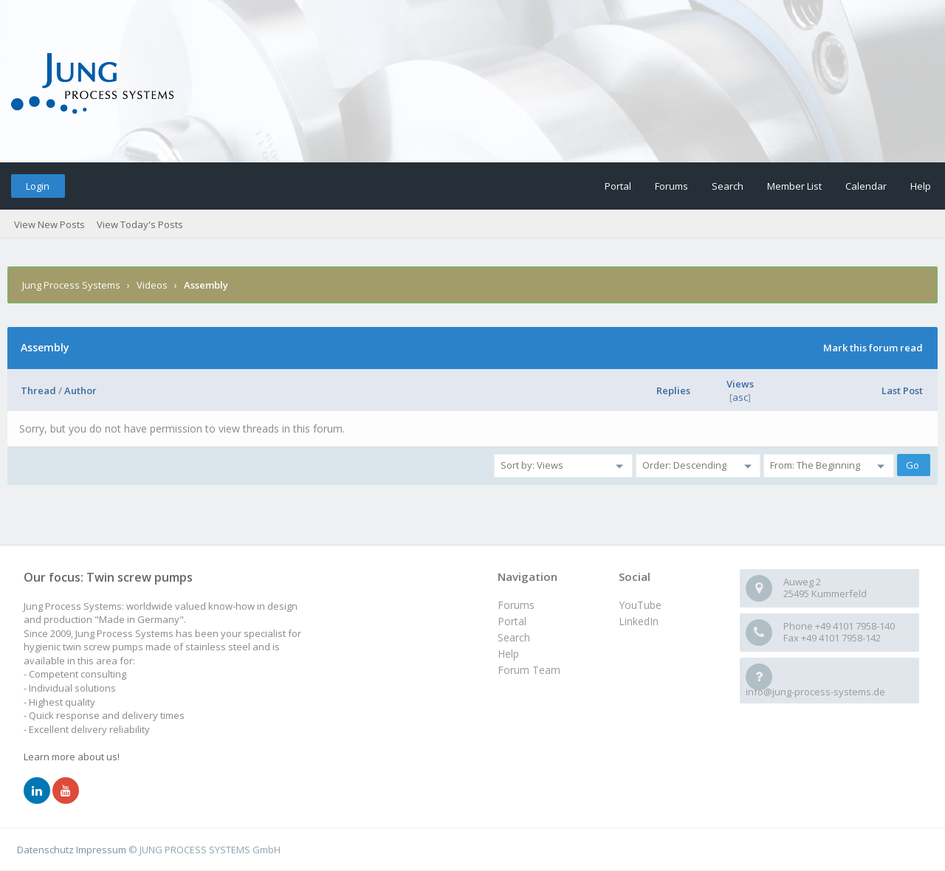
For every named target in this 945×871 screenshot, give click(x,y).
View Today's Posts (140, 224)
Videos (152, 285)
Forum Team (529, 670)
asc (740, 397)
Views (740, 383)
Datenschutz (45, 849)
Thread (38, 390)
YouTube (640, 605)
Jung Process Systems (71, 285)
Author (80, 390)
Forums (671, 186)
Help (920, 186)
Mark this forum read (873, 347)
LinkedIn (639, 621)
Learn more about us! (72, 756)
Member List (794, 186)
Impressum (101, 849)
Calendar (866, 186)
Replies (673, 390)
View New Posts (49, 224)
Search (727, 186)
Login (37, 186)
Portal (618, 186)
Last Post (902, 390)
